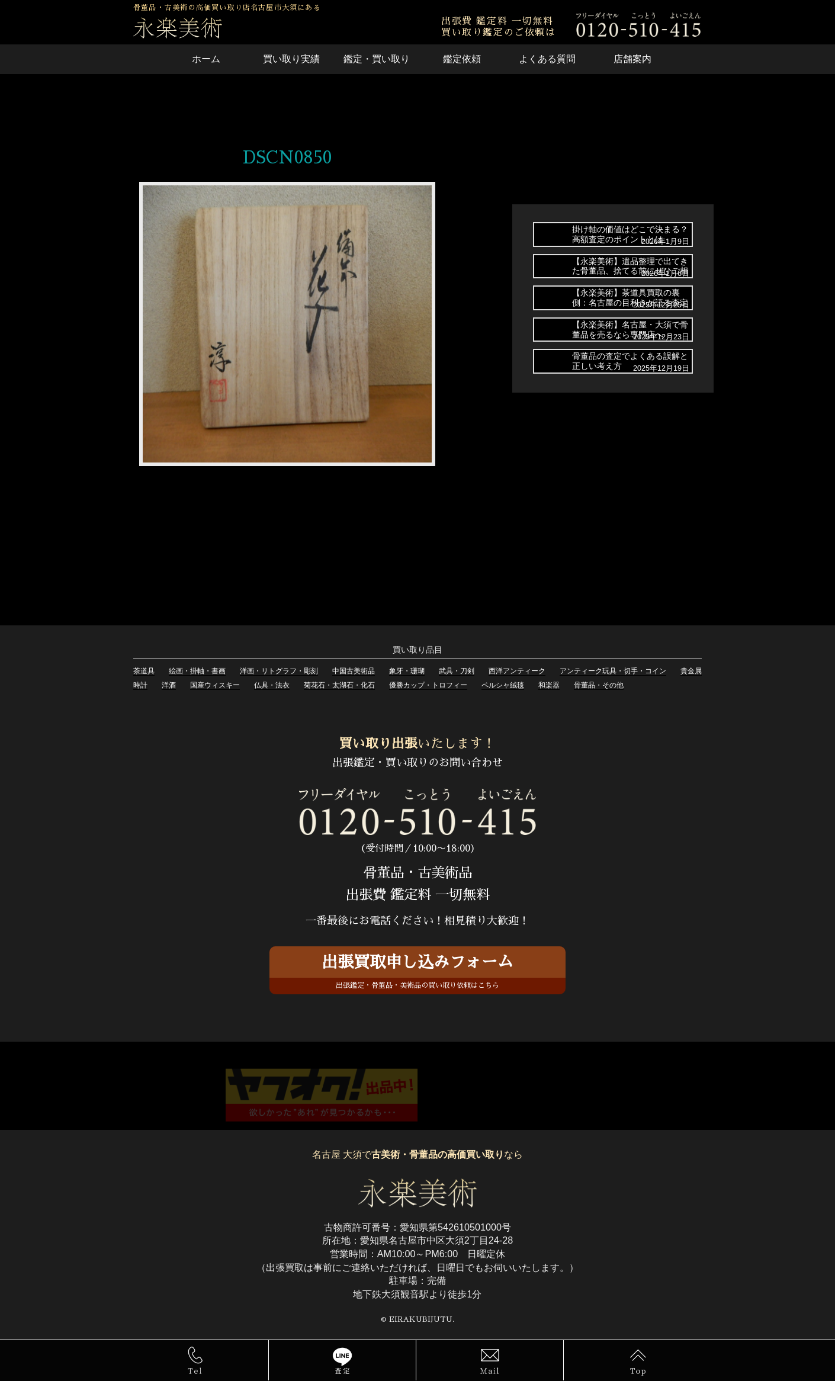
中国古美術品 (353, 671)
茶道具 (144, 671)
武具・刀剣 (456, 671)
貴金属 (691, 671)
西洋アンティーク (517, 671)
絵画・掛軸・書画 (197, 671)
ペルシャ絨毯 (502, 685)
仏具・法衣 (272, 685)
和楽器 (549, 685)
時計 (140, 685)
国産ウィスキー (215, 685)
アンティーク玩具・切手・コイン (613, 671)
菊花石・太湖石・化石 (339, 685)
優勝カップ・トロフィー (428, 685)
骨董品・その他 (599, 685)
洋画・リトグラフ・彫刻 (279, 671)
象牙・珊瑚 (407, 671)
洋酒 (169, 685)
